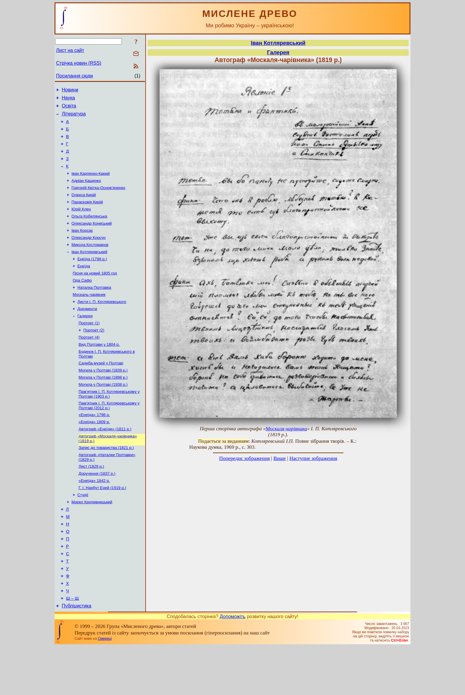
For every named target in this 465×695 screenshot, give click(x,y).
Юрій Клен (81, 222)
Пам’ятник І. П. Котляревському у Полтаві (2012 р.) (109, 434)
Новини (70, 90)
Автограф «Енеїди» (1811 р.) (105, 459)
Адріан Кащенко (86, 191)
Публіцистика (76, 654)
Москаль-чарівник (89, 315)
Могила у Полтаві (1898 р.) (103, 404)
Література (74, 117)
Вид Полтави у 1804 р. (99, 369)
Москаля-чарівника (286, 428)
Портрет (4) (89, 361)
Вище (279, 458)
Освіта (69, 108)
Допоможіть (233, 664)
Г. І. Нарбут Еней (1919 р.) (102, 522)
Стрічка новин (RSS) (78, 63)
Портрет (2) (93, 353)
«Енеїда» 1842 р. (94, 514)
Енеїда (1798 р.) (92, 276)
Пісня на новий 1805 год (95, 292)
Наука (68, 99)
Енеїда (83, 284)
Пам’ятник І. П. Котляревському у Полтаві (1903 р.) (109, 422)
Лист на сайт (70, 50)
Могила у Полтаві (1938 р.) (103, 412)
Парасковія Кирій (87, 214)
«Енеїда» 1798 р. (94, 444)
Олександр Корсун (88, 253)
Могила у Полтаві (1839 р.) (103, 396)
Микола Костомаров (89, 261)
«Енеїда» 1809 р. (94, 452)
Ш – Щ (72, 645)
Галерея (85, 338)
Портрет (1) (89, 346)
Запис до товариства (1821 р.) (106, 479)
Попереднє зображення (244, 458)
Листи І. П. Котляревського (101, 322)
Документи (87, 330)
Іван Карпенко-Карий (90, 184)
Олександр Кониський (91, 238)
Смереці (105, 687)
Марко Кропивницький (91, 538)
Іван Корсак (82, 245)
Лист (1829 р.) (91, 499)
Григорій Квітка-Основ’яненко (98, 199)
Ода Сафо (82, 299)
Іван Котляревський (89, 268)
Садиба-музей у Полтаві (101, 389)
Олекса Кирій (83, 207)
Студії (82, 530)
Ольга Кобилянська (89, 230)
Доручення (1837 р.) (97, 507)
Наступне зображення (313, 458)
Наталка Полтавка (94, 307)
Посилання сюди (74, 75)
